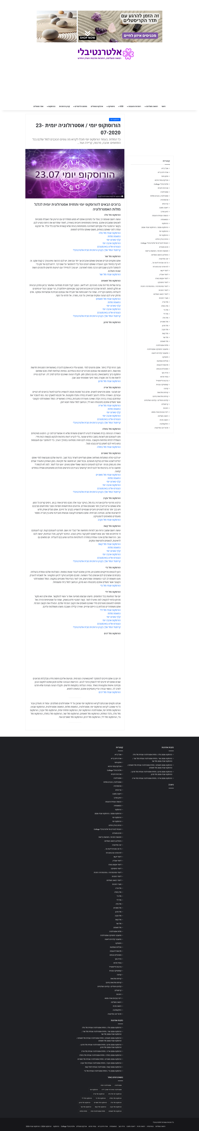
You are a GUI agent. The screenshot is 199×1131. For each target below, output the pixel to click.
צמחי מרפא (164, 377)
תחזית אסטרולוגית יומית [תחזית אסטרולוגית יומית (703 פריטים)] (98, 1111)
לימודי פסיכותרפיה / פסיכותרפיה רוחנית (154, 286)
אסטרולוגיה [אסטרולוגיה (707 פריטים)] (118, 1085)
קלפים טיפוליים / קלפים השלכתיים (156, 400)
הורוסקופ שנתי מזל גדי (110, 585)
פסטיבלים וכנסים (162, 369)
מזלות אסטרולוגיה (162, 345)
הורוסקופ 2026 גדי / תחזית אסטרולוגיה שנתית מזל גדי (102, 1071)
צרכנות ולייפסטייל (162, 381)
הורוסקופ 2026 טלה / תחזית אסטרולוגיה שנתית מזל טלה (152, 755)
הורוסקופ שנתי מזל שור (110, 274)
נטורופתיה (150, 1126)
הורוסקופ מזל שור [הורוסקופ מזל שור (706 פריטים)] (86, 1107)
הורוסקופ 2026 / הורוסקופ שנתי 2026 (154, 227)
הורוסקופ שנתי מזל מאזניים (108, 474)
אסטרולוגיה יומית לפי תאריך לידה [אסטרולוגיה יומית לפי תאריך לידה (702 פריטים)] (112, 1090)
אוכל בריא (165, 168)
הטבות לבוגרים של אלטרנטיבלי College (154, 243)
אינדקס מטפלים (97, 106)
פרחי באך (165, 373)
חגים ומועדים (163, 247)
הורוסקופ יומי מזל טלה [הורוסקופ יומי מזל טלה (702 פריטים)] (115, 1094)
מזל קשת (165, 333)
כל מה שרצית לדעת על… (159, 263)
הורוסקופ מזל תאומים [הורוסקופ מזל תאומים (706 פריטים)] (115, 1111)
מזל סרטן (165, 326)
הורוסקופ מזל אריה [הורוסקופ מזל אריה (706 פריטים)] (98, 1094)
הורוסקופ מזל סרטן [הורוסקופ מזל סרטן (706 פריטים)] (84, 1102)
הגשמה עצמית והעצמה (160, 216)
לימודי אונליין (164, 274)
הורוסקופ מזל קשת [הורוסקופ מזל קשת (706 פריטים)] (100, 1107)
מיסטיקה (111, 106)
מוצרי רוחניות (163, 298)
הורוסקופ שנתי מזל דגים (110, 692)
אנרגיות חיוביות (163, 188)
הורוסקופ (51, 106)
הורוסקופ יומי (114, 119)
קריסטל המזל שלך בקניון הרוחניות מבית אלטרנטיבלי (97, 250)
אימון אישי (164, 176)
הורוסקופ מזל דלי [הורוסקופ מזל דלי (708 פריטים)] (87, 1098)
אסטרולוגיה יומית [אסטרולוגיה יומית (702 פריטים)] (106, 1085)
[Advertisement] (150, 810)
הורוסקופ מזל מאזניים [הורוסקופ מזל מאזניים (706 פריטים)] (100, 1102)
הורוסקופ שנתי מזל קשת (109, 544)
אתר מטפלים (38, 106)
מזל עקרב (165, 330)
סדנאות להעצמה (162, 365)
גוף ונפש (165, 204)
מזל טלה (165, 318)
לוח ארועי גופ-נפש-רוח (160, 267)
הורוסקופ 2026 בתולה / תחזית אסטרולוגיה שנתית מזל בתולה (100, 1055)
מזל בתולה (164, 306)
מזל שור (165, 337)
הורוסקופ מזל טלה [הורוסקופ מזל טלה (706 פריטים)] (116, 1102)
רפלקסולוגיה (164, 424)
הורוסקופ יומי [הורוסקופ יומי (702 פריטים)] (94, 1090)
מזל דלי (165, 314)
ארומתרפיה (164, 200)
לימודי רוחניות (163, 290)
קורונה (166, 388)
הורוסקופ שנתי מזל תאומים (108, 299)
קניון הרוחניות (64, 106)
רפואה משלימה (152, 106)
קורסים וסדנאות (162, 392)
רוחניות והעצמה (134, 106)
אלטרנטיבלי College (161, 184)
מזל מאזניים (164, 322)
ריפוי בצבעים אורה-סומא (160, 412)
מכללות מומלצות (162, 361)
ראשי (164, 106)
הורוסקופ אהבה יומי (112, 243)
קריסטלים (165, 404)
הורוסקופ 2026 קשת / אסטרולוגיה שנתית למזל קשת (103, 1067)
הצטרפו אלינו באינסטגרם (109, 246)
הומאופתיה (164, 219)
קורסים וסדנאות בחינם (160, 396)
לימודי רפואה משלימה (160, 294)
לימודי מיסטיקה (163, 282)
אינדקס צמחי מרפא (161, 180)
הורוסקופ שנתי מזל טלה (110, 233)
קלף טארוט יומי (114, 239)
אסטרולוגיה (164, 192)
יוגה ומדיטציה (163, 259)
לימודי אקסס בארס (161, 278)
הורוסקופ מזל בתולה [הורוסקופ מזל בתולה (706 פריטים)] (115, 1098)
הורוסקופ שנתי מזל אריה (109, 405)
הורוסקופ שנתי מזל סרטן (109, 381)
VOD (121, 106)
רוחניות (165, 408)
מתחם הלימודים (81, 106)
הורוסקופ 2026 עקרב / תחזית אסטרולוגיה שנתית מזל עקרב (100, 1063)
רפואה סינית (164, 420)
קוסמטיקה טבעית (162, 385)
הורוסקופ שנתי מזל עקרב (109, 519)
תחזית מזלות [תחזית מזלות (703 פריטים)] (83, 1111)
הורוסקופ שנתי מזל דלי (110, 610)
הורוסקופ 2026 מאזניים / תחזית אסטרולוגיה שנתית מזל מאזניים (99, 1059)
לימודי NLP (164, 271)
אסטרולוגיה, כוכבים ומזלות (159, 196)
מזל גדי (165, 310)
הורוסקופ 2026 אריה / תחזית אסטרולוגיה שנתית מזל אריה (152, 778)
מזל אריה (165, 302)
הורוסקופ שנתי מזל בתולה (109, 447)
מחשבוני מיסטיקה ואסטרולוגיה (157, 349)
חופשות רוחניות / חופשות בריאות (156, 251)
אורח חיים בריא (163, 172)
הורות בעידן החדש (162, 239)
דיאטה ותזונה (163, 208)
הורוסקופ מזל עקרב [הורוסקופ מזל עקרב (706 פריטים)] (116, 1107)
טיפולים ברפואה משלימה (159, 255)
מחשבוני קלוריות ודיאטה (160, 353)
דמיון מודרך (164, 212)
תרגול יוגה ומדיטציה (161, 428)
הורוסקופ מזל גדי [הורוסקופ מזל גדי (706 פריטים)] (101, 1098)
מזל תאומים (164, 341)
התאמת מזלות (114, 236)
